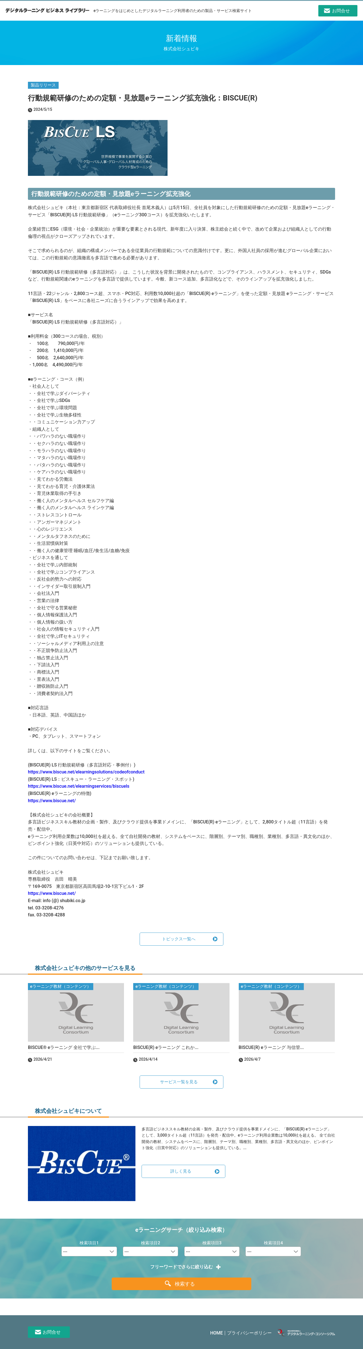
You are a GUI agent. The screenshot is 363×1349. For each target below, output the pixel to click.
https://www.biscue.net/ (52, 800)
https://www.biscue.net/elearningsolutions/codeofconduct (86, 772)
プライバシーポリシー (249, 1333)
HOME (216, 1333)
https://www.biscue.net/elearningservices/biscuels (78, 786)
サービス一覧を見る (179, 1081)
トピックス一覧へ (178, 938)
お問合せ (52, 1332)
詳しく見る (180, 1171)
